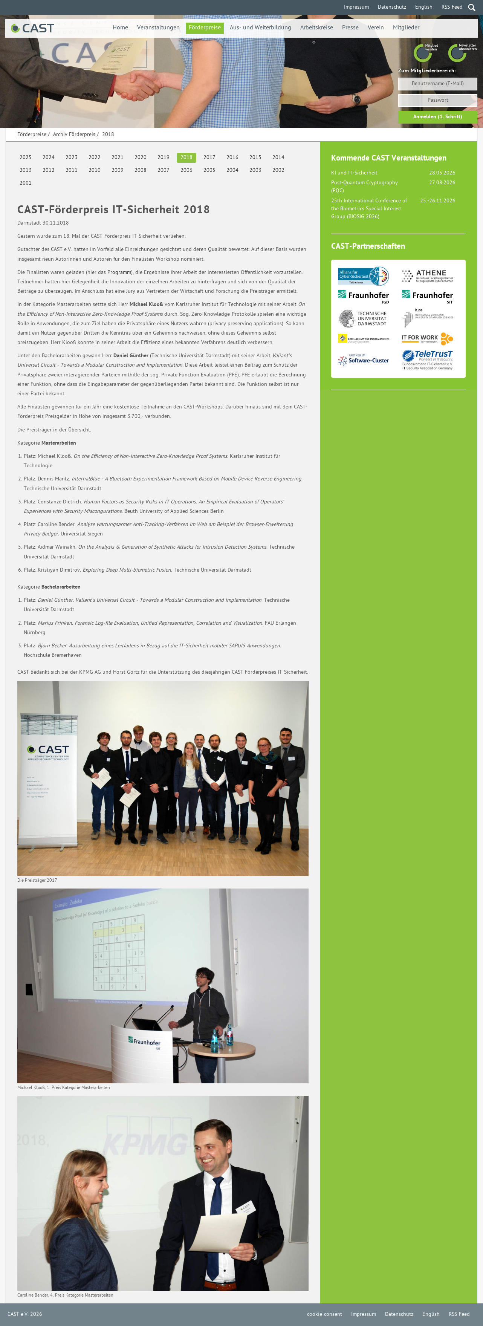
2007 (163, 170)
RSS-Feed (452, 7)
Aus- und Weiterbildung (260, 28)
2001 (26, 183)
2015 (255, 157)
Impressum (356, 7)
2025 (26, 157)
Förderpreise (205, 28)
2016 (232, 157)
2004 (232, 170)
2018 (108, 134)
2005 (209, 170)
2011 (72, 170)
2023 (72, 157)
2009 (118, 170)
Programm (119, 272)
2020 (141, 157)
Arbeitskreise (316, 28)
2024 (49, 157)
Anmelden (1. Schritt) (437, 117)
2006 (186, 170)
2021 (118, 157)
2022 (95, 157)
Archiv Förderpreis (74, 134)
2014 (278, 157)
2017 (209, 157)
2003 (255, 170)
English (424, 7)
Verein (376, 28)
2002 (278, 170)
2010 (95, 170)
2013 (26, 170)
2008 (141, 170)
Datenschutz (392, 7)
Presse (350, 28)
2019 (163, 157)
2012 (49, 170)
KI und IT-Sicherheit (354, 173)
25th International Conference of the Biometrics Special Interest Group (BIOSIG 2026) (369, 208)
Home (120, 28)
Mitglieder (406, 28)
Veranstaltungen (158, 28)
